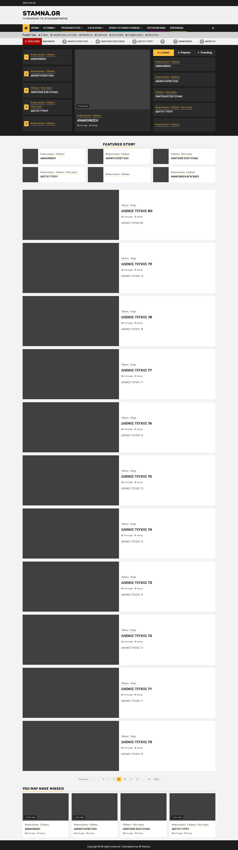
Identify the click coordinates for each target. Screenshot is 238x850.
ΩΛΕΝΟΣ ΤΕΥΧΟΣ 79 (136, 264)
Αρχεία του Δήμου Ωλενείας (124, 28)
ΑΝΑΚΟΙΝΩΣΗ (53, 41)
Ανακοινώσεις (38, 54)
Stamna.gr (41, 13)
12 (137, 779)
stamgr (94, 125)
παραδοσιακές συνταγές (65, 35)
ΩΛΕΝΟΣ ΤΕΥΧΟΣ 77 (136, 370)
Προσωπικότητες (71, 28)
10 (124, 779)
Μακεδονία (87, 35)
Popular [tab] (184, 52)
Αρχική (35, 28)
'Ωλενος (125, 205)
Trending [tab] (205, 52)
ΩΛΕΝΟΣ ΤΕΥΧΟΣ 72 (136, 636)
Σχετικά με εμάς (156, 28)
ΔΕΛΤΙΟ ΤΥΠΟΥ (151, 41)
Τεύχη (133, 205)
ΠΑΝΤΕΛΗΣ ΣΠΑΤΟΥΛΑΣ (118, 41)
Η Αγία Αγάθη (95, 28)
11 (131, 779)
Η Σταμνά (48, 28)
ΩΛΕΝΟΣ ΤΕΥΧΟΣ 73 (136, 583)
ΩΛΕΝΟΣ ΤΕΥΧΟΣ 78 (136, 317)
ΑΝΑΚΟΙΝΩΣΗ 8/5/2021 (185, 176)
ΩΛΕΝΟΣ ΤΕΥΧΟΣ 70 (136, 742)
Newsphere (129, 846)
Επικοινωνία (176, 28)
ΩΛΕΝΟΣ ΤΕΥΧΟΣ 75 (136, 476)
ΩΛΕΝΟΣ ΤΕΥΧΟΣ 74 (136, 530)
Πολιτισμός (46, 88)
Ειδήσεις (50, 54)
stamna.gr (102, 35)
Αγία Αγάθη (117, 35)
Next (156, 779)
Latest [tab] (163, 52)
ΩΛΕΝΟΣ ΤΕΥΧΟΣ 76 (136, 423)
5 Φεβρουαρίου (135, 35)
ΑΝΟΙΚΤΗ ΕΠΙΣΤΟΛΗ (83, 41)
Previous (83, 779)
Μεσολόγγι (153, 35)
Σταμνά (44, 35)
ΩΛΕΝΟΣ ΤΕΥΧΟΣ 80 (136, 211)
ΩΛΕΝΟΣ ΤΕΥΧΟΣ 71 (136, 689)
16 (149, 779)
